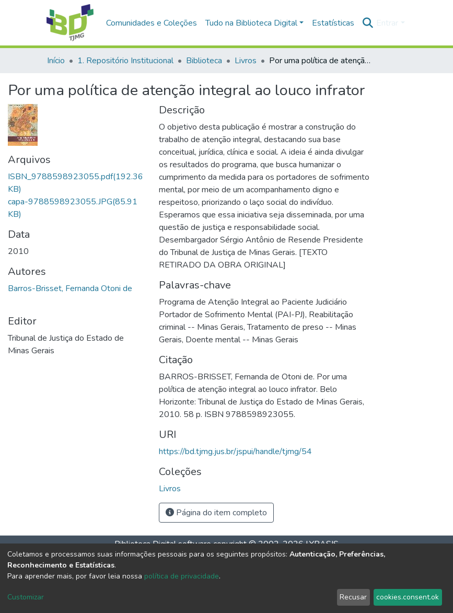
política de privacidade (181, 576)
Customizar (25, 597)
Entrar (387, 23)
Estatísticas (333, 23)
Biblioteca (204, 60)
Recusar (353, 597)
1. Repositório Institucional (125, 60)
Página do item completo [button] (216, 512)
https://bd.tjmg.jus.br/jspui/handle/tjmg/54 (235, 451)
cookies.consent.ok (407, 597)
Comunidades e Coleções (151, 23)
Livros (246, 60)
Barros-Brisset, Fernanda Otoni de (70, 288)
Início (56, 60)
